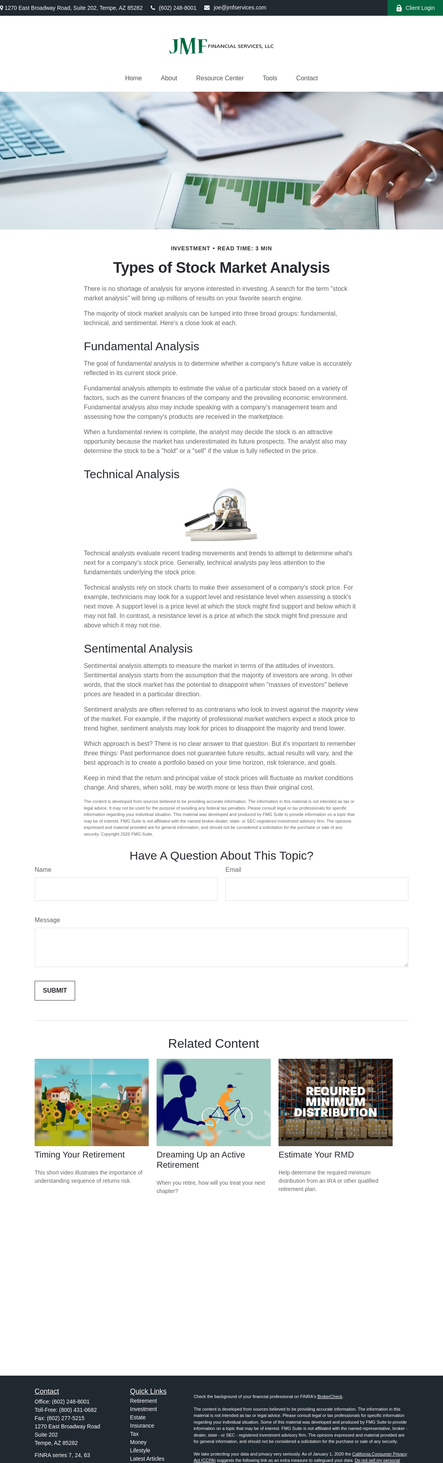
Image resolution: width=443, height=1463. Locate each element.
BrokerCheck (330, 1396)
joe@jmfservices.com (235, 7)
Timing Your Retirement (80, 1155)
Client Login (415, 8)
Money (138, 1442)
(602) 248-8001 (174, 8)
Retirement (143, 1401)
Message (47, 920)
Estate (138, 1417)
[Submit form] (55, 991)
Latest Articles (147, 1459)
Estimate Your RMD (316, 1155)
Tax (134, 1434)
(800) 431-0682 (78, 1410)
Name (43, 869)
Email (233, 869)
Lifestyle (140, 1450)
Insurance (142, 1425)
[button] (133, 78)
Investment (143, 1409)
